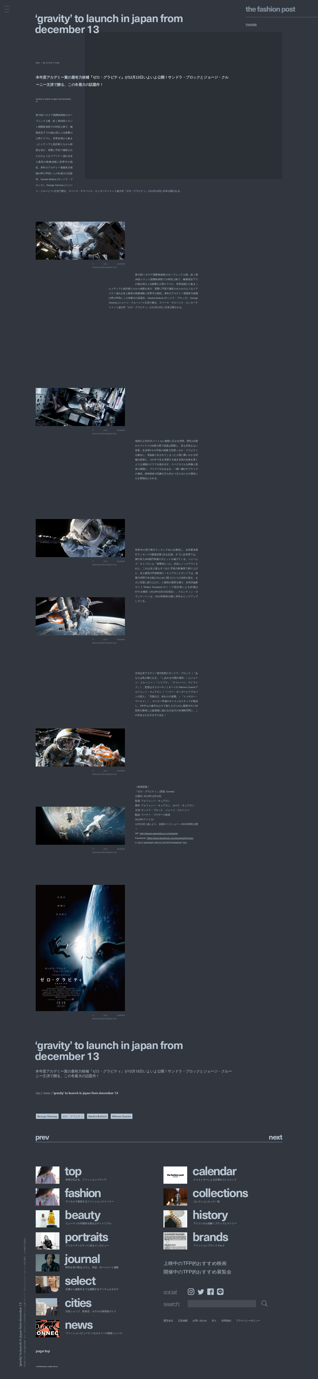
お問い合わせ (199, 1320)
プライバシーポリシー (248, 1320)
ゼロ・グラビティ (73, 1116)
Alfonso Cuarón (121, 1116)
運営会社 (168, 1320)
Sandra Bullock (97, 1116)
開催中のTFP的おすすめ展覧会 (197, 1271)
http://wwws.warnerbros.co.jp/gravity (159, 833)
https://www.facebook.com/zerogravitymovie (170, 838)
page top (43, 1350)
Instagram (191, 1291)
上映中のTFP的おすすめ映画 (195, 1263)
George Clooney (47, 1116)
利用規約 (226, 1320)
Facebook (210, 1291)
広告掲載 (183, 1320)
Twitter (201, 1291)
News (251, 24)
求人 (214, 1320)
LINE (220, 1291)
